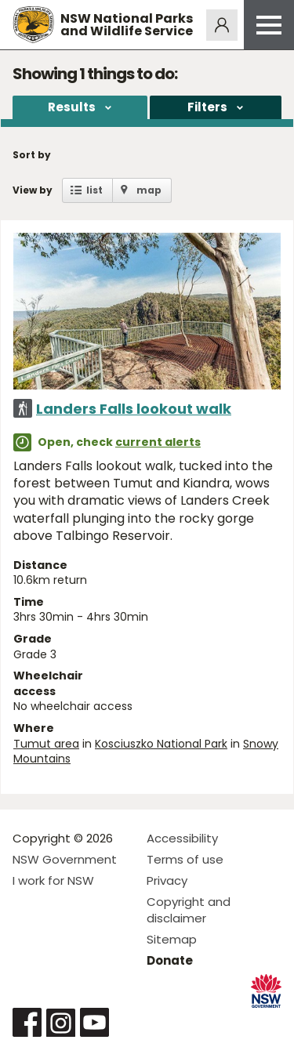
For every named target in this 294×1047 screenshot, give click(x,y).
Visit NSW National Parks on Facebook (27, 1022)
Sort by (32, 154)
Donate (170, 960)
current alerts (158, 442)
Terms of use (185, 859)
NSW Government (65, 859)
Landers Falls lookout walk (133, 408)
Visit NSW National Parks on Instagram (60, 1022)
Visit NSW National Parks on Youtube (94, 1022)
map (149, 190)
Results (72, 107)
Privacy (167, 880)
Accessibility (182, 838)
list (94, 190)
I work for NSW (53, 880)
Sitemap (172, 939)
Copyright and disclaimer (188, 909)
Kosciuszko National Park (161, 744)
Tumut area (46, 744)
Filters (207, 107)
